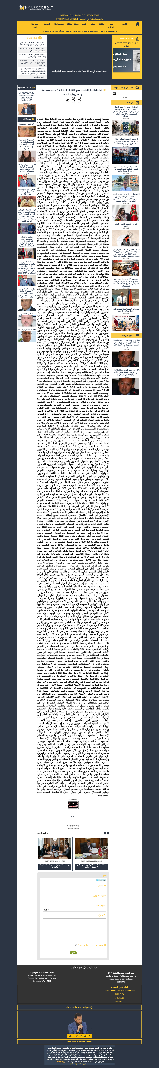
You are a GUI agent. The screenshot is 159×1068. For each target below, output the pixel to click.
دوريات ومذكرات (73, 24)
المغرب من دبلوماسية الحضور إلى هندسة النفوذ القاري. (26, 191)
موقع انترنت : (100, 905)
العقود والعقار (59, 24)
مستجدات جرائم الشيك (27, 329)
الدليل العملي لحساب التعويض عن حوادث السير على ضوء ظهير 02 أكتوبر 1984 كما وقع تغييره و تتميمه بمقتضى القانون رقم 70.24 (126, 252)
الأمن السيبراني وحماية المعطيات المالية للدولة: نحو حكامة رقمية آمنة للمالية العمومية (27, 169)
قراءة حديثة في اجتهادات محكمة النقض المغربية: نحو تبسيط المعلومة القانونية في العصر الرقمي (33, 63)
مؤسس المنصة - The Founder (79, 1007)
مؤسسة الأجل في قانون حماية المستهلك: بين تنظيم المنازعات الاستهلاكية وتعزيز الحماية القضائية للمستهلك (126, 282)
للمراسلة (47, 24)
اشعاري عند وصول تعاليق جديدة (92, 945)
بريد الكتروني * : (99, 895)
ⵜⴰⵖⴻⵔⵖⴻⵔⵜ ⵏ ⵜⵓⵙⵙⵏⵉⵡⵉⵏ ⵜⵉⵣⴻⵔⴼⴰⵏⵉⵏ (79, 15)
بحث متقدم (126, 97)
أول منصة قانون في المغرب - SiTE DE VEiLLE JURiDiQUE (79, 19)
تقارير (84, 24)
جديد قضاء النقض (34, 25)
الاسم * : (102, 886)
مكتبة (92, 24)
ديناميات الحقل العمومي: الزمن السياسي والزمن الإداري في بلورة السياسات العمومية (26, 241)
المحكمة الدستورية (26, 124)
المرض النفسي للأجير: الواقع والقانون (126, 225)
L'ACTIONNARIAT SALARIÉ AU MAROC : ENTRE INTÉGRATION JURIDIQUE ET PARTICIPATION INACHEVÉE (27, 96)
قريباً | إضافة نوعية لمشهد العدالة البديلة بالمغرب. (54, 866)
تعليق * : (102, 915)
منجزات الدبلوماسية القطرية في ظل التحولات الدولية (126, 310)
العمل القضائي (111, 25)
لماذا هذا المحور (38, 77)
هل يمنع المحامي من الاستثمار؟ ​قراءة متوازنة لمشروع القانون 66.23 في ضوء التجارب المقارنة (27, 293)
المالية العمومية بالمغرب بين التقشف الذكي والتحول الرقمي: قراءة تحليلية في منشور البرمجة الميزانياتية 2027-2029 (27, 267)
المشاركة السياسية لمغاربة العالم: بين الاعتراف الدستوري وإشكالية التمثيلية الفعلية (26, 144)
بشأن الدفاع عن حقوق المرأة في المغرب (126, 44)
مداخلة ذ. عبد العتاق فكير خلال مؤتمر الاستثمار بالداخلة (91, 866)
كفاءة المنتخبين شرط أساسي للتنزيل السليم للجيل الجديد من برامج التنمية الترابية (126, 169)
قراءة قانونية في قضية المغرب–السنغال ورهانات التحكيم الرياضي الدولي (33, 55)
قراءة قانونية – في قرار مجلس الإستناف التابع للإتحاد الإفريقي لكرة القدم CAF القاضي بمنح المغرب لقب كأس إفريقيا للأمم (27, 215)
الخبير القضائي (26, 313)
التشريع (124, 24)
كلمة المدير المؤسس (126, 38)
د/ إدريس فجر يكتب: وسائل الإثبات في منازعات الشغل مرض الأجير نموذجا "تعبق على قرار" (126, 372)
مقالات (101, 24)
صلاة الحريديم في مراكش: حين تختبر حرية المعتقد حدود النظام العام (33, 49)
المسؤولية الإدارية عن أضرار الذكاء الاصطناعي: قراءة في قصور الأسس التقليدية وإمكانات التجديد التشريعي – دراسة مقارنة (126, 197)
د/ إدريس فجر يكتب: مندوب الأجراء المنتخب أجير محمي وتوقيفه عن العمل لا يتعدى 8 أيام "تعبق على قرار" (126, 343)
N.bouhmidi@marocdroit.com (79, 1042)
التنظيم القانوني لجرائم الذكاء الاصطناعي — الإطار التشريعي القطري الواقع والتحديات (33, 43)
